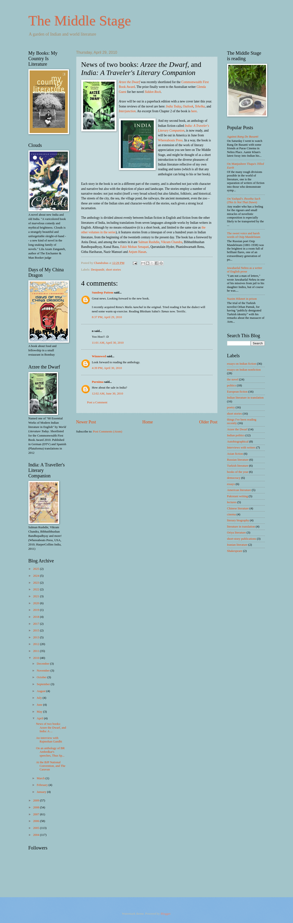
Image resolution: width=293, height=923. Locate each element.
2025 (36, 569)
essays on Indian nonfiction (244, 369)
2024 (36, 575)
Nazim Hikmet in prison (242, 298)
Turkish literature (237, 465)
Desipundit (98, 269)
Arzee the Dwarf (237, 429)
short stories (113, 269)
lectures (232, 502)
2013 (36, 637)
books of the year (237, 472)
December (43, 663)
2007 (36, 814)
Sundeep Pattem (102, 292)
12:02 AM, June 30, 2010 (107, 393)
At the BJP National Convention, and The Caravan (50, 766)
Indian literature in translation (245, 397)
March (41, 778)
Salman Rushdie (148, 242)
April (40, 718)
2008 (36, 807)
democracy (233, 478)
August (41, 691)
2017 (36, 623)
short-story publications (241, 538)
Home (147, 422)
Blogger (165, 913)
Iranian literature (237, 544)
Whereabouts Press (170, 140)
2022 (36, 589)
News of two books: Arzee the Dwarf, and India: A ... (51, 727)
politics (231, 385)
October (42, 677)
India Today (173, 106)
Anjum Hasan (137, 252)
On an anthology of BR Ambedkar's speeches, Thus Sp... (50, 752)
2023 (36, 582)
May (40, 711)
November (44, 670)
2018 (36, 617)
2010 (36, 658)
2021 (36, 596)
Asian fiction (235, 453)
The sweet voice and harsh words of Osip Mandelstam (244, 235)
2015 (36, 630)
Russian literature (238, 459)
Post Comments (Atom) (107, 431)
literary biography (238, 520)
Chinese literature (238, 508)
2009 (36, 800)
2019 (36, 610)
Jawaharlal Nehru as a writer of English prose (244, 269)
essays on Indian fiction (241, 363)
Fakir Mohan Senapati (134, 247)
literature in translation (241, 526)
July (40, 697)
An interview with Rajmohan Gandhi (49, 739)
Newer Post (86, 422)
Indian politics (236, 435)
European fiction (237, 391)
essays (231, 484)
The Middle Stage (79, 20)
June (40, 704)
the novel (233, 379)
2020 (36, 603)
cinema (231, 514)
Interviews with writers (241, 447)
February (43, 785)
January (42, 792)
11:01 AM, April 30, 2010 (108, 342)
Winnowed (99, 356)
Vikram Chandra (171, 242)
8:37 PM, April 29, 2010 (107, 317)
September (44, 684)
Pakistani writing (237, 496)
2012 (36, 644)
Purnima (98, 382)
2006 (36, 821)
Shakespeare (234, 551)
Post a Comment (97, 402)
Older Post (208, 422)
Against (242, 136)
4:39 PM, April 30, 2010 (107, 368)
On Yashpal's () (244, 200)
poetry (231, 407)
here (194, 111)
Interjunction (127, 111)
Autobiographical (238, 441)
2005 (36, 828)
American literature (239, 490)
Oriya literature (236, 532)
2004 (36, 835)
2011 (36, 651)
